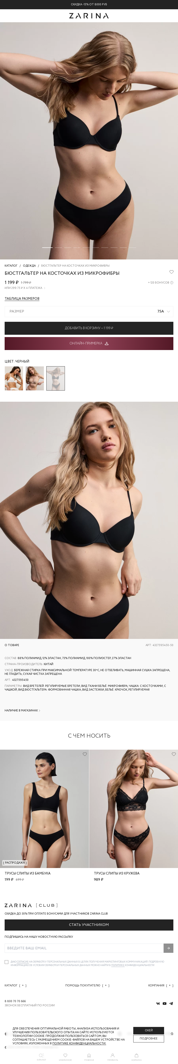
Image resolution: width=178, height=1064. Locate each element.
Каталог (15, 986)
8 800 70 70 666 (15, 1001)
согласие (23, 962)
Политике (118, 965)
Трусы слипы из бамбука (28, 873)
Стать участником (89, 925)
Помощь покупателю (87, 986)
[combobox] (89, 311)
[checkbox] (6, 962)
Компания (160, 986)
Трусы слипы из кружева (117, 873)
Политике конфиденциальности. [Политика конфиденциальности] (79, 1043)
